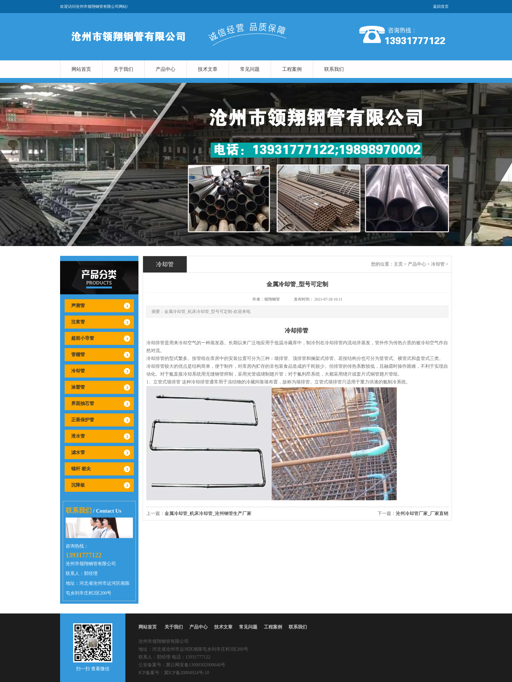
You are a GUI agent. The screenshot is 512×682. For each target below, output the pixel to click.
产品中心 (165, 69)
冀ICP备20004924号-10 (186, 672)
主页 (398, 264)
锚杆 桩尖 (81, 468)
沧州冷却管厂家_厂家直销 (422, 513)
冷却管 (78, 370)
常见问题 (250, 69)
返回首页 (441, 6)
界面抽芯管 (82, 403)
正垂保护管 (82, 419)
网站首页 (81, 69)
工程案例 (292, 69)
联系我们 (334, 69)
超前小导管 (82, 338)
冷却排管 (155, 342)
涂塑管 (78, 387)
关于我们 (123, 69)
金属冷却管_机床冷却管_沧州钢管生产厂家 (208, 513)
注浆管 (78, 321)
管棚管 (78, 354)
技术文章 (207, 69)
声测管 (78, 305)
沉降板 (78, 485)
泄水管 (78, 436)
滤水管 (78, 452)
